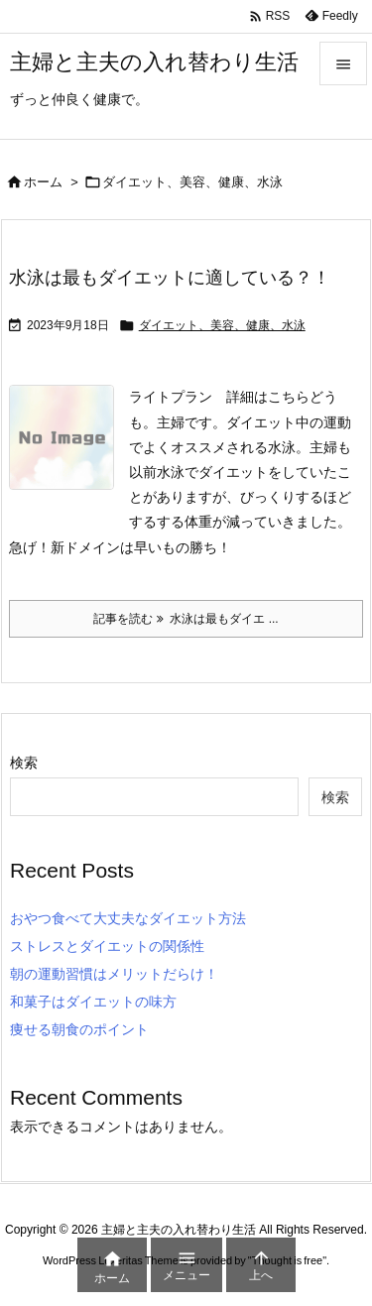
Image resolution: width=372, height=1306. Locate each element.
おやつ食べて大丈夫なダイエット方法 (128, 918)
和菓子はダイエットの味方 (93, 1001)
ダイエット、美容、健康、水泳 (222, 325)
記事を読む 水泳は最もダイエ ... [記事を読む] (185, 619)
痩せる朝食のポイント (79, 1029)
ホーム (43, 182)
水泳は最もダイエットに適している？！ (169, 278)
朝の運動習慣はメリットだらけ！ (114, 974)
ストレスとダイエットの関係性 (107, 946)
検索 (24, 763)
